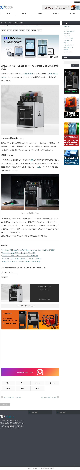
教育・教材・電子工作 (68, 47)
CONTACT (72, 13)
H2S (31, 160)
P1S (39, 167)
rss (75, 2)
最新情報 (16, 25)
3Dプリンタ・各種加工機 (69, 31)
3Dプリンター (29, 25)
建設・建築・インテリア (69, 45)
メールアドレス (6, 272)
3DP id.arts (38, 468)
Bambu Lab (34, 25)
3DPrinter (24, 25)
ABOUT (24, 13)
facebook (79, 2)
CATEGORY (56, 13)
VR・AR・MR (67, 35)
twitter (77, 2)
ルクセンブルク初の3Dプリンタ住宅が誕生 (12, 397)
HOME (8, 13)
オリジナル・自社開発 (68, 38)
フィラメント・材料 (68, 40)
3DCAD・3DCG (67, 26)
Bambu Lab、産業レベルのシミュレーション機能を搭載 (20, 256)
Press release (11, 25)
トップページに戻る (5, 404)
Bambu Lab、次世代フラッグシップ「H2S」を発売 (18, 253)
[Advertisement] (30, 349)
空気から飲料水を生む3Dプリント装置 (49, 397)
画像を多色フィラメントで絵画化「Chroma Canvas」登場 (21, 261)
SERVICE (40, 13)
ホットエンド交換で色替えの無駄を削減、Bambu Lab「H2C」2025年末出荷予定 (28, 250)
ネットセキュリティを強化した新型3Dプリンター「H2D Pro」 (22, 259)
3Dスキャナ (66, 28)
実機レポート (67, 42)
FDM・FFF (39, 25)
